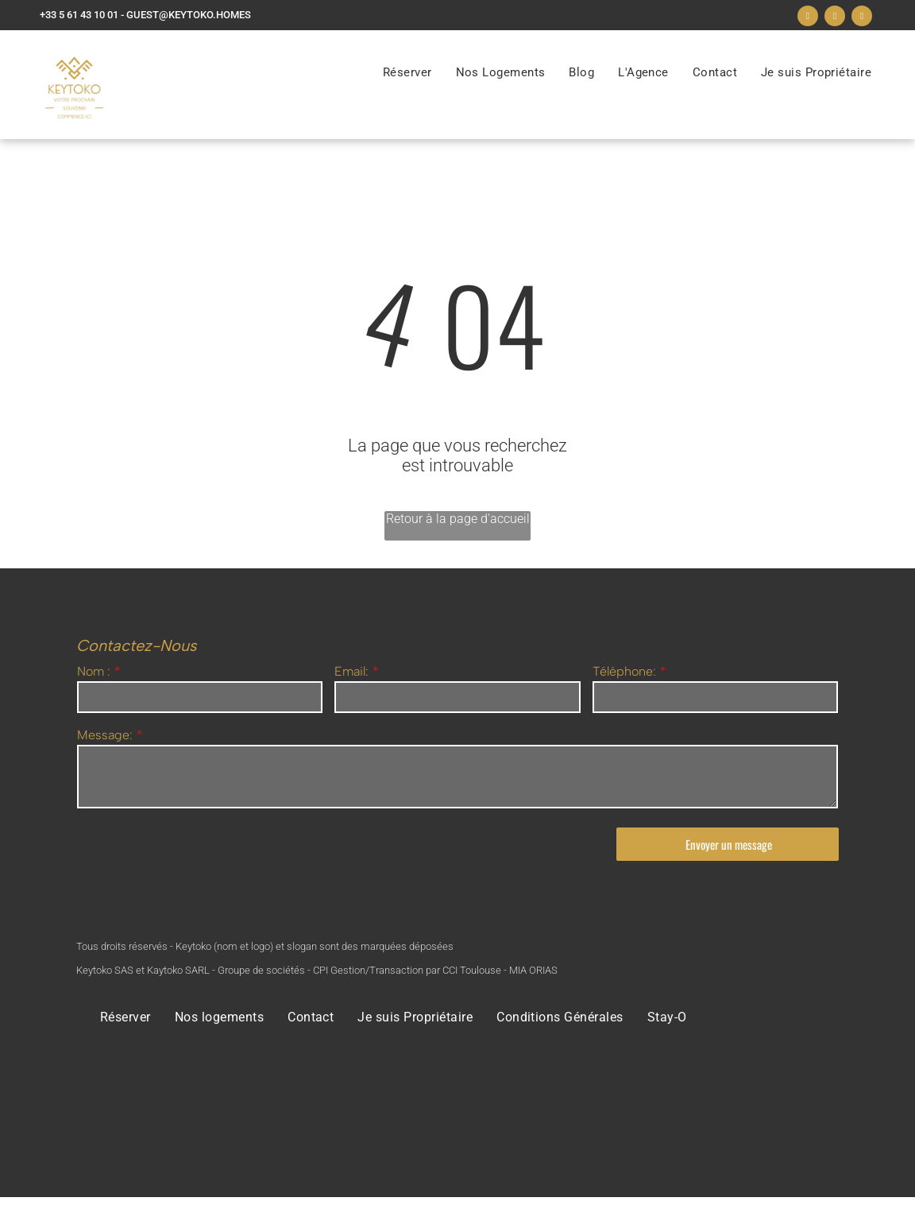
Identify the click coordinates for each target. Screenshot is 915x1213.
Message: (105, 734)
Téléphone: (624, 671)
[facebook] (807, 18)
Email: (351, 671)
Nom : (93, 671)
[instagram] (834, 18)
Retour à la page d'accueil (458, 518)
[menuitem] (407, 72)
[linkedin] (861, 18)
